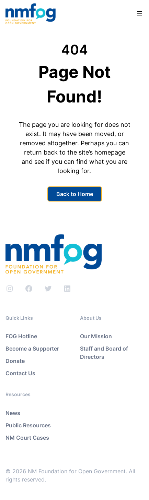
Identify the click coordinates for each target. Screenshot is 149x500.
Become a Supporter (32, 348)
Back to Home (74, 194)
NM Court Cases (27, 437)
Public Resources (28, 425)
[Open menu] (139, 14)
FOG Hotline (21, 336)
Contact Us (20, 373)
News (12, 413)
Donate (15, 360)
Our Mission (96, 336)
